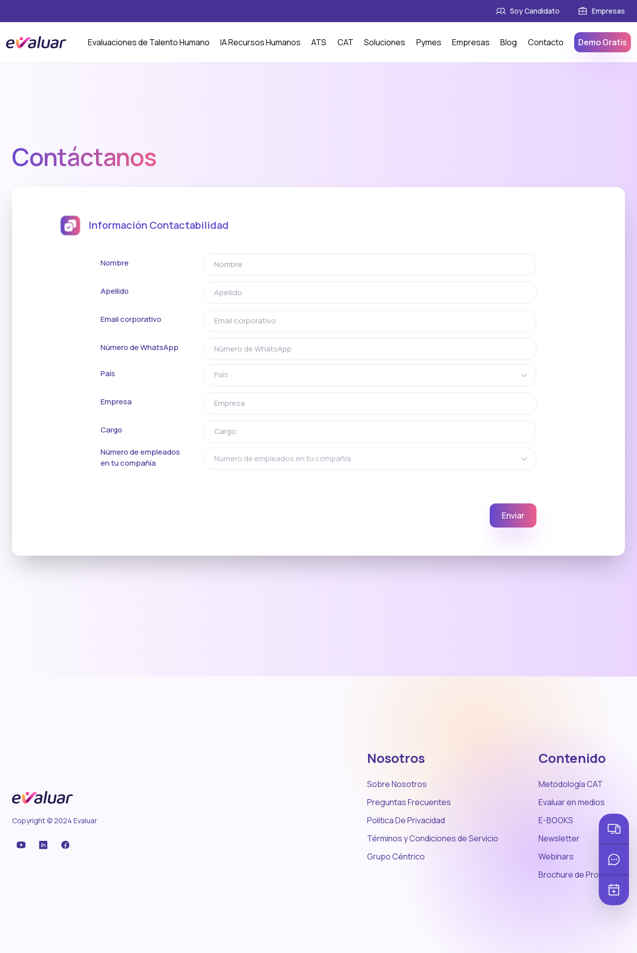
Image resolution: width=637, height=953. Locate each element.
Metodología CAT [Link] (570, 784)
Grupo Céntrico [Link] (396, 856)
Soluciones (384, 42)
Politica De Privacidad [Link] (406, 820)
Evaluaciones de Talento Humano (149, 42)
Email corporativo (131, 319)
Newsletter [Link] (559, 838)
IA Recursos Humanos (260, 42)
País (108, 373)
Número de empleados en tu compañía (140, 458)
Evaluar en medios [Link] (571, 802)
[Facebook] (40, 845)
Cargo (111, 429)
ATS (318, 42)
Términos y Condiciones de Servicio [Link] (432, 838)
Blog (508, 42)
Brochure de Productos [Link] (581, 874)
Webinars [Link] (556, 856)
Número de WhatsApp (139, 347)
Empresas (471, 42)
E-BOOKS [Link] (555, 820)
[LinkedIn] (28, 845)
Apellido (115, 291)
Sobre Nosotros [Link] (397, 784)
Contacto (546, 42)
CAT (345, 42)
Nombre (115, 262)
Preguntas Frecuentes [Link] (409, 802)
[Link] (549, 11)
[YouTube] (16, 845)
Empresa (116, 401)
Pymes (428, 42)
